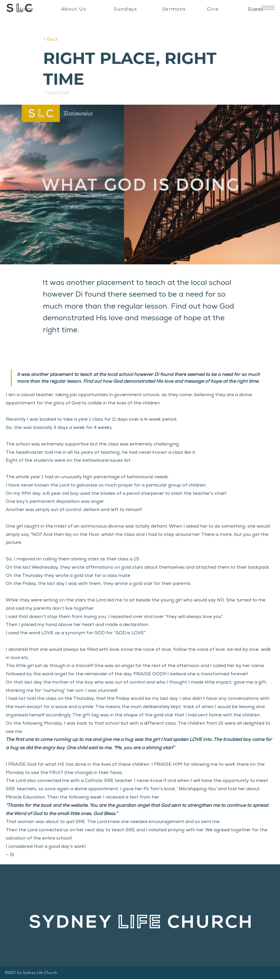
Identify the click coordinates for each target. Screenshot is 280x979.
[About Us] (74, 8)
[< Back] (62, 39)
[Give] (213, 8)
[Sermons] (175, 8)
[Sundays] (126, 8)
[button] (268, 8)
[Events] (255, 9)
